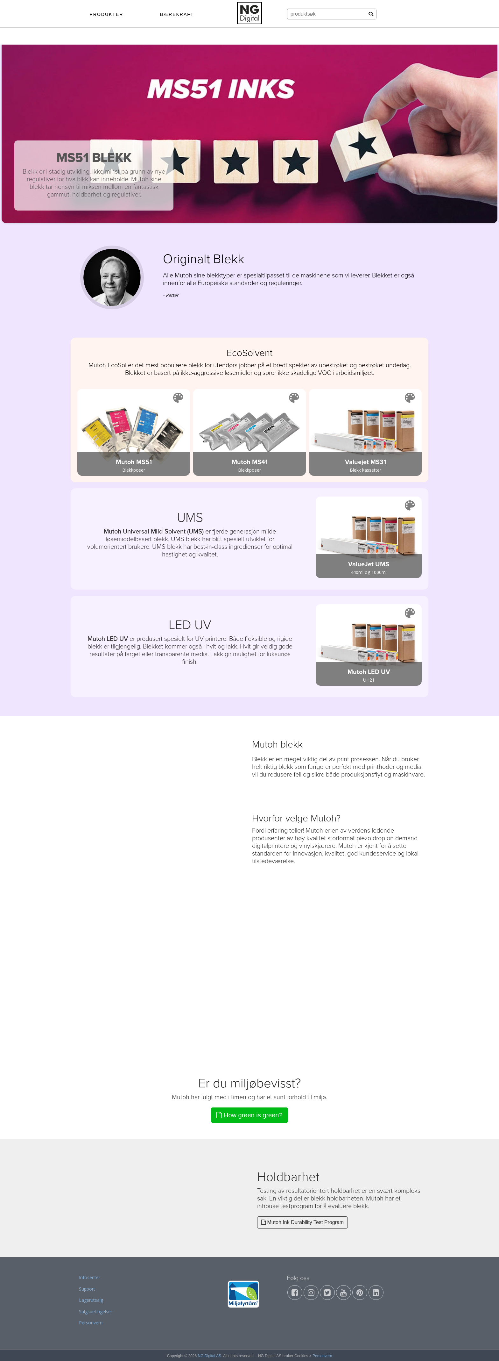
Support (87, 1289)
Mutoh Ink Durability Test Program (302, 1222)
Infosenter (89, 1277)
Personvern (90, 1323)
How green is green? (249, 1115)
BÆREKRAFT (177, 14)
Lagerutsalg (91, 1300)
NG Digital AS (209, 1356)
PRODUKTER (106, 14)
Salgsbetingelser (95, 1311)
